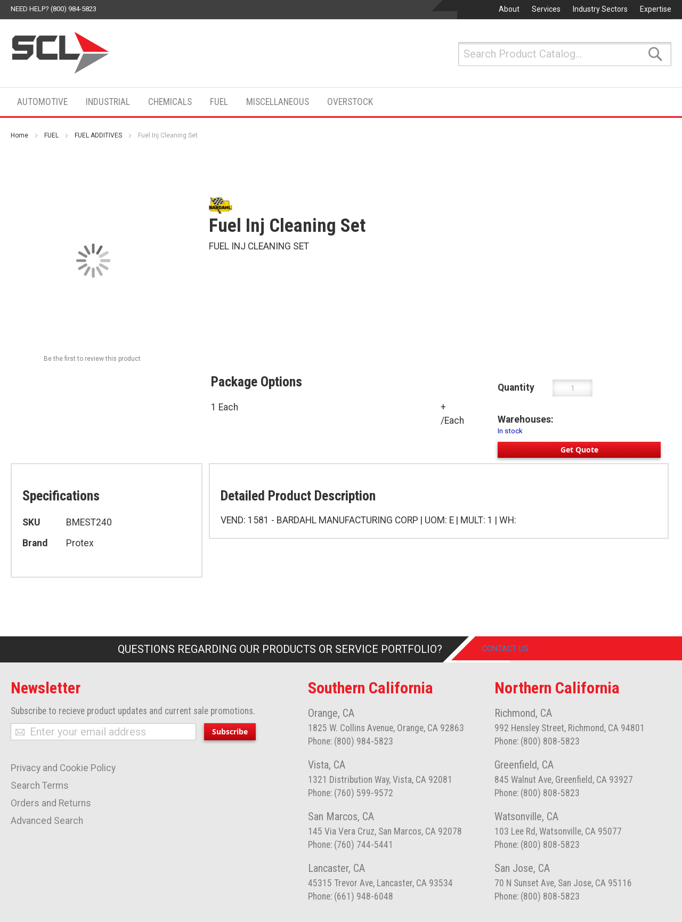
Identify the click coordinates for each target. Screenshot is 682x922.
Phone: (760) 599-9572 (350, 793)
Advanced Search (47, 820)
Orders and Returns (51, 803)
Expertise (655, 9)
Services (546, 9)
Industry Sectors (600, 9)
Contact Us (514, 649)
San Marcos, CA (341, 816)
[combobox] (564, 54)
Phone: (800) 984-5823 (350, 741)
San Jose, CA (522, 868)
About (509, 9)
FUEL (51, 135)
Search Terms (40, 785)
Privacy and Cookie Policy (63, 768)
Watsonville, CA (526, 816)
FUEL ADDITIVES (98, 135)
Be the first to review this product (92, 358)
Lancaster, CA (336, 868)
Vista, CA (326, 764)
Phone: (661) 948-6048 (350, 896)
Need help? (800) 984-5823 (53, 9)
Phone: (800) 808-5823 (537, 741)
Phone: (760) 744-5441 (350, 844)
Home (19, 135)
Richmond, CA (523, 713)
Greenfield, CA (524, 764)
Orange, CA (331, 713)
